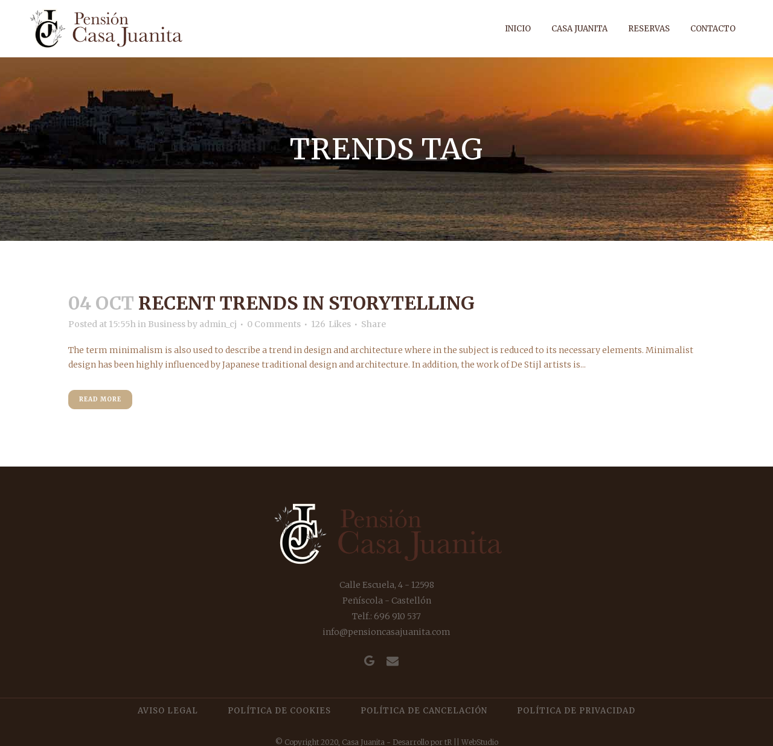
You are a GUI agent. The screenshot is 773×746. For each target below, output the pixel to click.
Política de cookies (279, 711)
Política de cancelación (424, 711)
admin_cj (218, 324)
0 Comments (274, 324)
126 (331, 324)
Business (166, 324)
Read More (100, 399)
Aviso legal (168, 711)
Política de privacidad (576, 711)
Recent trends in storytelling (306, 303)
